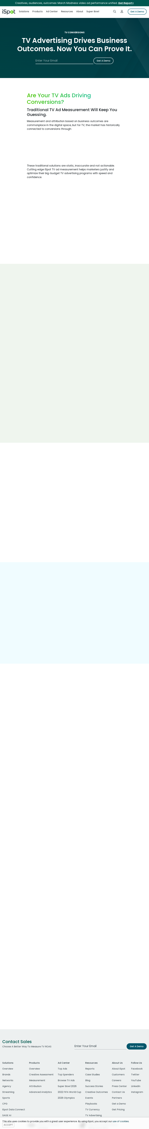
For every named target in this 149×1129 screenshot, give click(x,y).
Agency (6, 1086)
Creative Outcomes (96, 1092)
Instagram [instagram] (137, 1092)
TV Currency (92, 1109)
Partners (117, 1098)
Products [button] (37, 11)
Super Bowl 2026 (67, 1086)
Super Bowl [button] (92, 11)
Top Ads (62, 1068)
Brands (6, 1074)
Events (89, 1098)
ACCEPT (8, 1125)
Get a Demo (119, 1103)
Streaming (8, 1092)
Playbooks (91, 1103)
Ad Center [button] (52, 11)
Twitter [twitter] (135, 1074)
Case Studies (92, 1074)
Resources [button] (67, 11)
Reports (89, 1068)
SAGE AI (6, 1115)
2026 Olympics (66, 1098)
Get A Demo (137, 11)
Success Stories (94, 1086)
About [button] (79, 11)
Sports (6, 1098)
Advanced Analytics (40, 1092)
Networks (7, 1080)
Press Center (119, 1086)
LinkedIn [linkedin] (135, 1086)
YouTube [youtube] (136, 1080)
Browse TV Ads (66, 1080)
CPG (4, 1103)
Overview (7, 1068)
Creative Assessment (41, 1074)
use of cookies (121, 1121)
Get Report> (126, 3)
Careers (116, 1080)
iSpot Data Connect (13, 1109)
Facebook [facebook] (137, 1068)
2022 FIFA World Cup (69, 1092)
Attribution (35, 1086)
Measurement (37, 1080)
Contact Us (118, 1092)
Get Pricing (118, 1109)
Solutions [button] (24, 11)
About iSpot (118, 1068)
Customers (118, 1074)
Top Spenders (66, 1074)
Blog (87, 1080)
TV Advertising (93, 1115)
